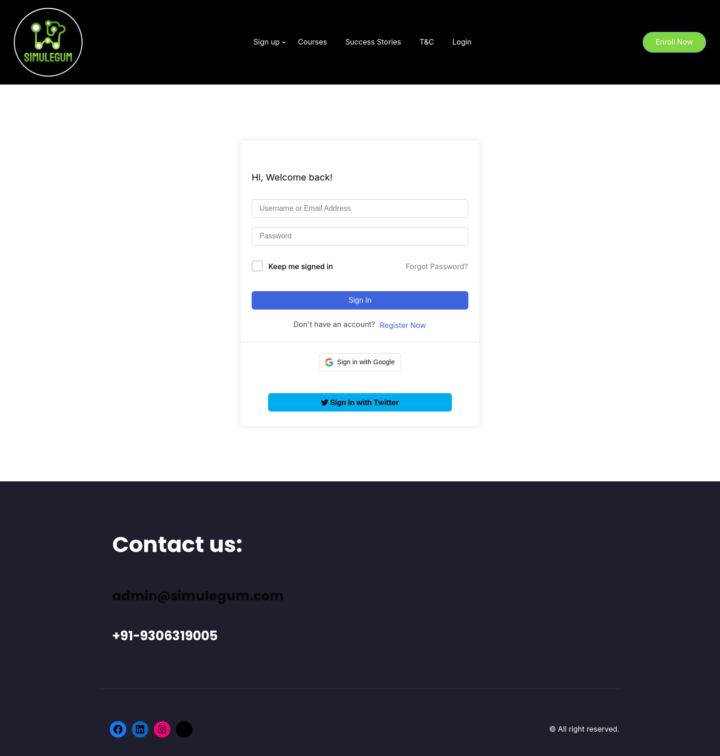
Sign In (360, 300)
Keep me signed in (301, 266)
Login (462, 41)
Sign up (266, 41)
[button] (359, 362)
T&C (426, 41)
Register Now (403, 325)
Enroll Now (674, 41)
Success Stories (373, 41)
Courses (312, 41)
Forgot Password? (436, 266)
